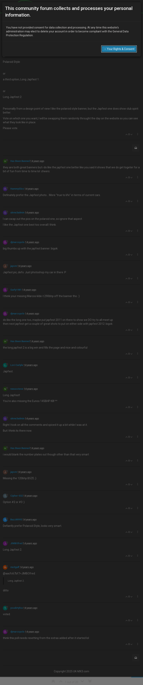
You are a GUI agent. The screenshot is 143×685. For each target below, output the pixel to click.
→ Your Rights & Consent (119, 48)
